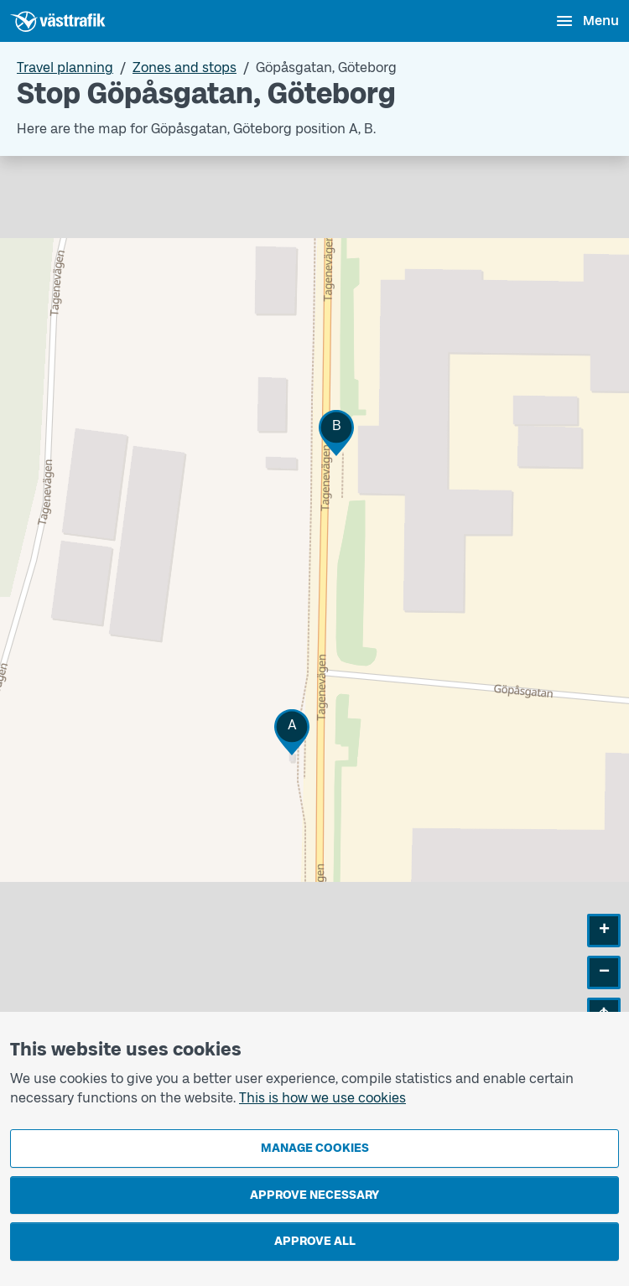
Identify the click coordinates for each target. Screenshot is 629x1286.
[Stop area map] (314, 606)
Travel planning (65, 67)
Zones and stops (185, 67)
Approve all (315, 1241)
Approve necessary (314, 1195)
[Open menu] (586, 21)
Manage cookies (315, 1148)
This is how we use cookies (322, 1098)
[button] (291, 732)
